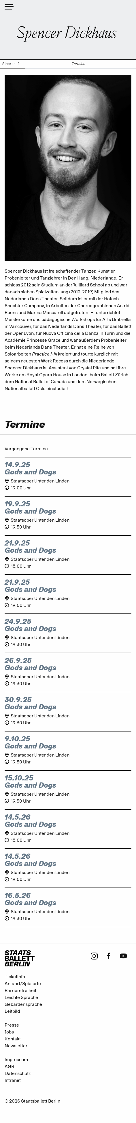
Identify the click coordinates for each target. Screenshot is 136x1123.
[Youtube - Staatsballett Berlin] (123, 955)
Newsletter (16, 1046)
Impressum (16, 1060)
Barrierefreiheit (20, 990)
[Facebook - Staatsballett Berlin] (109, 955)
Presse (12, 1025)
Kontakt (13, 1039)
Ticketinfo (15, 977)
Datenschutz (18, 1073)
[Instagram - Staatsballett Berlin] (94, 955)
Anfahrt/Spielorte (23, 984)
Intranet (13, 1080)
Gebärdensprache (23, 1004)
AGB (9, 1066)
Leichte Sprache (21, 997)
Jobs (9, 1032)
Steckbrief (10, 64)
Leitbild (12, 1011)
